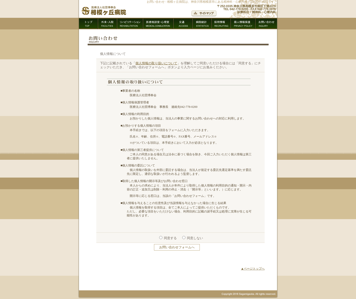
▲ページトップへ (253, 268)
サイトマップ (204, 13)
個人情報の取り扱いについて (156, 63)
